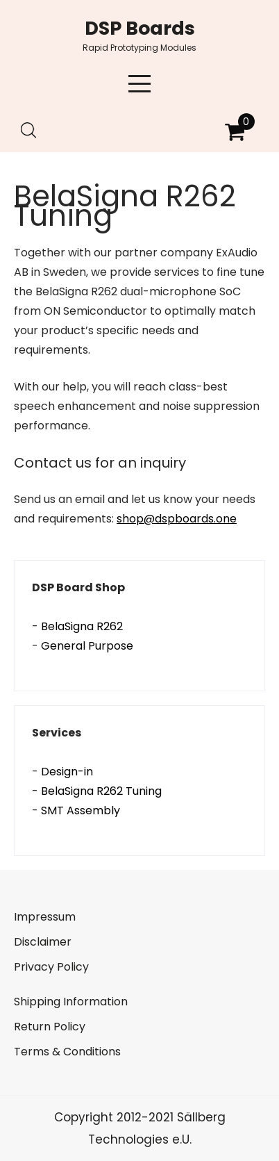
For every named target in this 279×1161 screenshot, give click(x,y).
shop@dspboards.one (177, 519)
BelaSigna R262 (82, 626)
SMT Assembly (80, 810)
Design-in (67, 772)
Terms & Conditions (67, 1052)
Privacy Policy (51, 967)
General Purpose (87, 646)
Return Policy (49, 1027)
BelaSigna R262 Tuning (101, 791)
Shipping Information (71, 1002)
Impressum (45, 917)
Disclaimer (42, 942)
